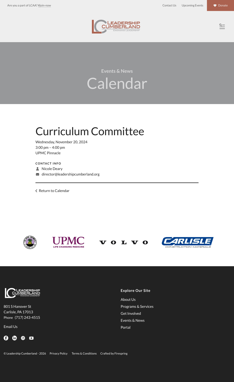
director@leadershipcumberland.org (70, 179)
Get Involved (131, 318)
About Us (128, 304)
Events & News (133, 325)
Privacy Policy (59, 358)
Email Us (11, 331)
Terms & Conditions (84, 358)
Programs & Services (137, 311)
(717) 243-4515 (27, 322)
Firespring (120, 358)
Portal (126, 332)
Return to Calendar (54, 195)
